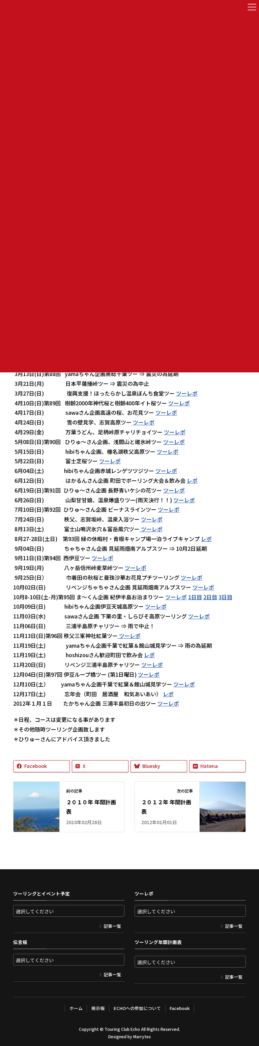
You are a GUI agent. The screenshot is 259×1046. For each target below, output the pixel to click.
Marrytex (142, 1036)
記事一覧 (112, 926)
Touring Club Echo (122, 1029)
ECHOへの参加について (137, 1008)
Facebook (180, 1008)
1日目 (195, 597)
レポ (192, 480)
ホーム (75, 1008)
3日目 (225, 597)
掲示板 (98, 1008)
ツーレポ (187, 393)
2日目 (210, 597)
